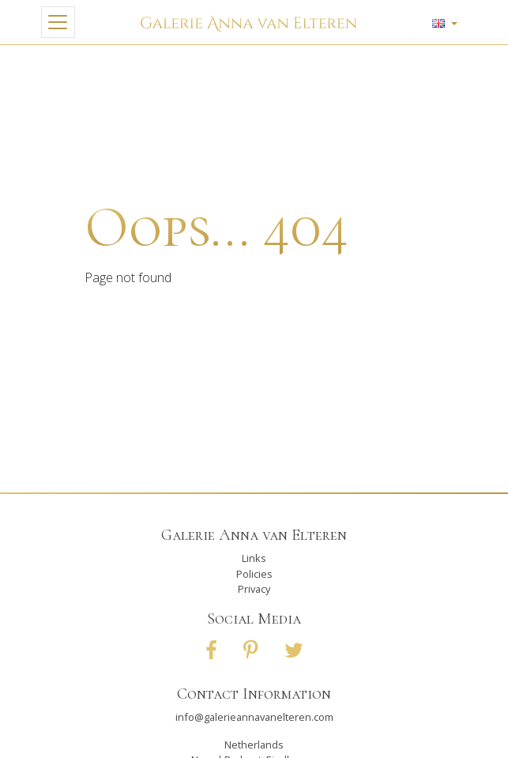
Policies (254, 574)
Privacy (254, 589)
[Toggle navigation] (58, 22)
